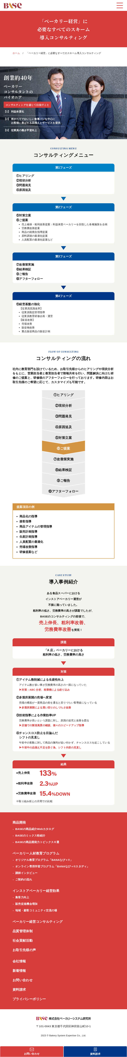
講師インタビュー (26, 872)
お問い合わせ (23, 980)
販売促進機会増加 (26, 903)
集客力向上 (22, 897)
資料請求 (19, 989)
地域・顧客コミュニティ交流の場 (36, 910)
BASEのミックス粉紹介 (30, 835)
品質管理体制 (23, 931)
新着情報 (19, 971)
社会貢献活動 (23, 940)
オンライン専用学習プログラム (52, 866)
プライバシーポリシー (29, 999)
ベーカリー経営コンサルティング (38, 921)
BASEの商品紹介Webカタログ (34, 828)
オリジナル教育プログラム (44, 860)
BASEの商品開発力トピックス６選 (37, 842)
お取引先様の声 (24, 950)
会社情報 (19, 961)
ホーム (16, 53)
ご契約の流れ (23, 879)
